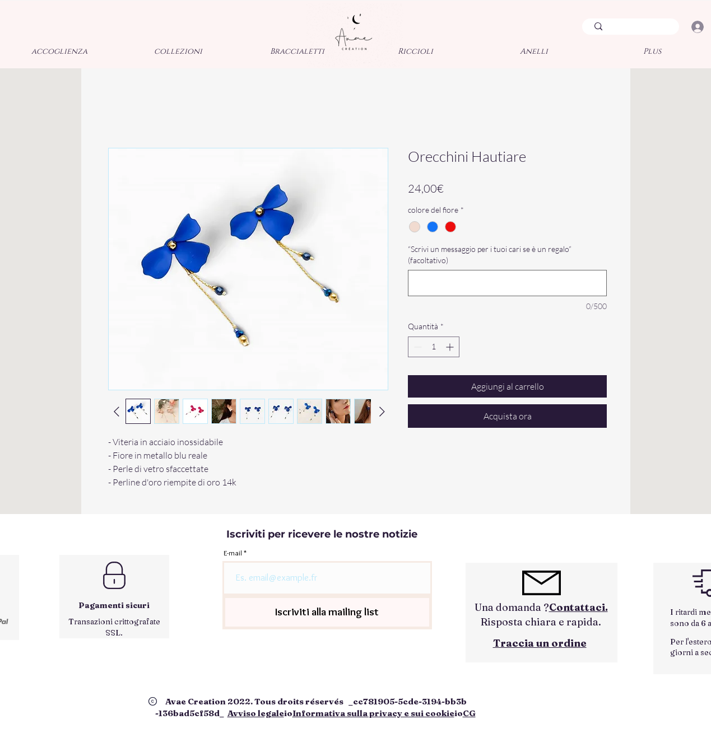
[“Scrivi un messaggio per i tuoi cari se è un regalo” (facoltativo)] (507, 283)
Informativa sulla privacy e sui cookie (373, 713)
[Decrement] (417, 347)
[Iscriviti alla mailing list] (327, 612)
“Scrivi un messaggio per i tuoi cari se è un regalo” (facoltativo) (489, 254)
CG (469, 713)
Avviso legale (255, 713)
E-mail (233, 553)
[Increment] (451, 347)
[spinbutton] (434, 347)
